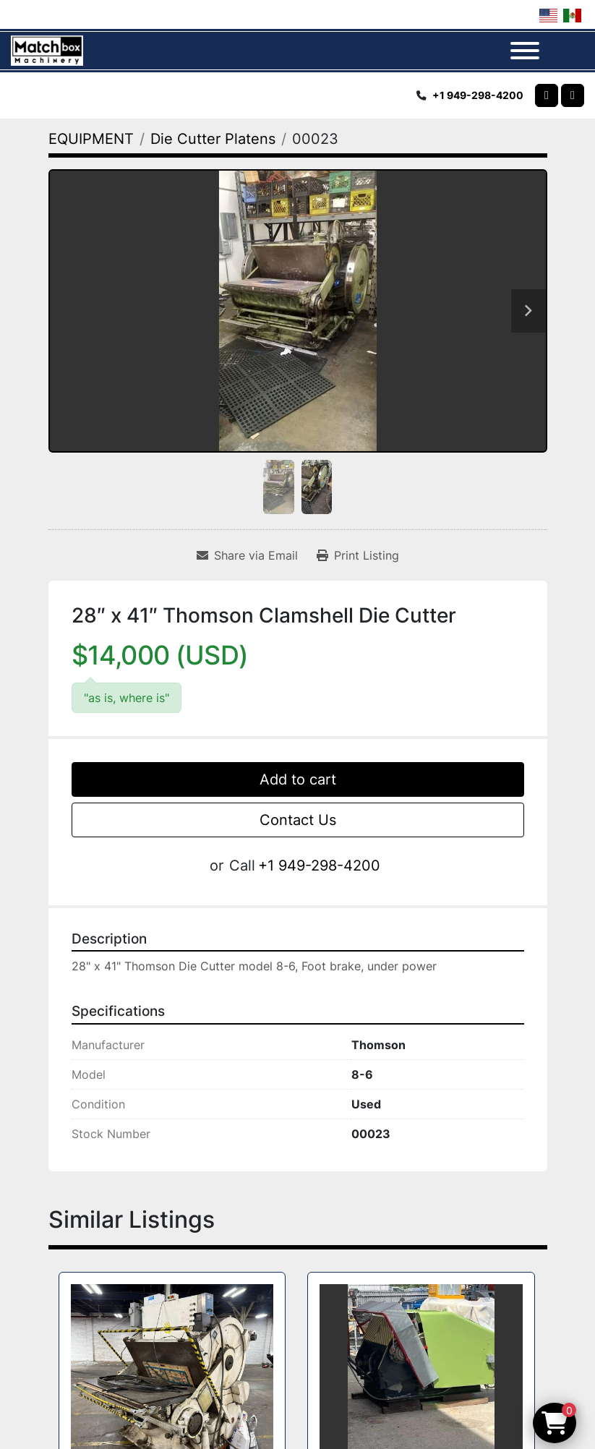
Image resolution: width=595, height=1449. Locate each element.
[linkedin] (572, 95)
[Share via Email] (247, 555)
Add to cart (298, 779)
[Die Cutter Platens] (212, 139)
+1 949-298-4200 (477, 95)
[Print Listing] (357, 555)
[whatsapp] (546, 95)
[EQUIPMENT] (91, 139)
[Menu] (524, 50)
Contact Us (298, 820)
